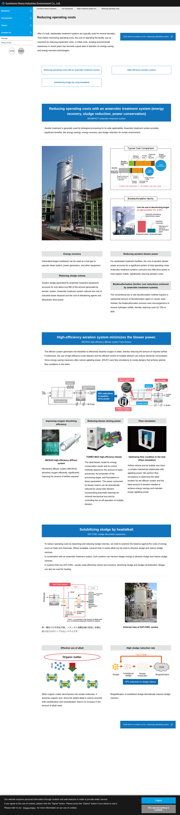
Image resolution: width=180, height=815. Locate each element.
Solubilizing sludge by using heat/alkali (131, 83)
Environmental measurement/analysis (12, 58)
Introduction (16, 18)
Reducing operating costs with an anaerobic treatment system (71, 71)
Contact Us (16, 32)
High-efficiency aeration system (141, 70)
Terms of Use (6, 43)
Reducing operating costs (110, 9)
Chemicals (7, 66)
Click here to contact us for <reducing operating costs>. (146, 38)
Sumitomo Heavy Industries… (47, 9)
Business (16, 11)
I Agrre (158, 800)
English (21, 51)
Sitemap (4, 38)
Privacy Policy (29, 807)
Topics (16, 25)
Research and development (15, 73)
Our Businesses (67, 9)
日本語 (11, 51)
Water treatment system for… (87, 9)
